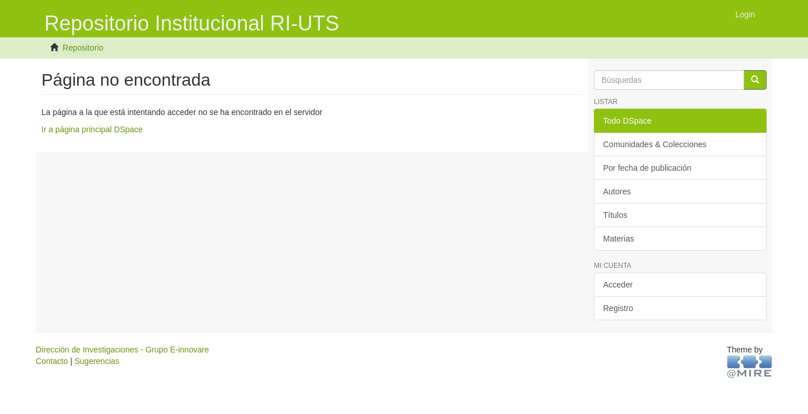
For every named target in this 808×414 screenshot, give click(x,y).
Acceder (617, 284)
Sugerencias (96, 361)
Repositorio (83, 47)
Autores (617, 191)
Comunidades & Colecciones (655, 144)
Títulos (615, 215)
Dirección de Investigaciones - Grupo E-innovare (122, 349)
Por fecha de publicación (647, 167)
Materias (618, 238)
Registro (618, 308)
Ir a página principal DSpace (92, 129)
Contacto (52, 361)
